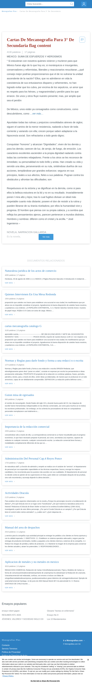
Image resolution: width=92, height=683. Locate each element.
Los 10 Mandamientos (56, 619)
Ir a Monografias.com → (74, 640)
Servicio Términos (9, 649)
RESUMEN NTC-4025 (11, 615)
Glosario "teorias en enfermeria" (60, 611)
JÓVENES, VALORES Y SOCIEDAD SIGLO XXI (22, 619)
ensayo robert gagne (11, 611)
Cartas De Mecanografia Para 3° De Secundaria (40, 11)
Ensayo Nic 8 (52, 615)
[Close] (88, 668)
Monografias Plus (9, 11)
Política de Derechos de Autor (14, 655)
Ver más (46, 237)
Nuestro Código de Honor (13, 662)
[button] (82, 43)
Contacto (6, 645)
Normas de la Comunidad (13, 659)
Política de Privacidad (11, 652)
